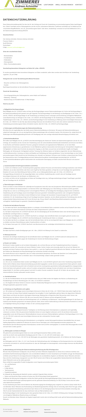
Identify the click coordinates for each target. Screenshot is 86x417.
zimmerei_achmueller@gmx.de (16, 47)
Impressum (47, 409)
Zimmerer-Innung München (31, 411)
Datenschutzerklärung (50, 412)
